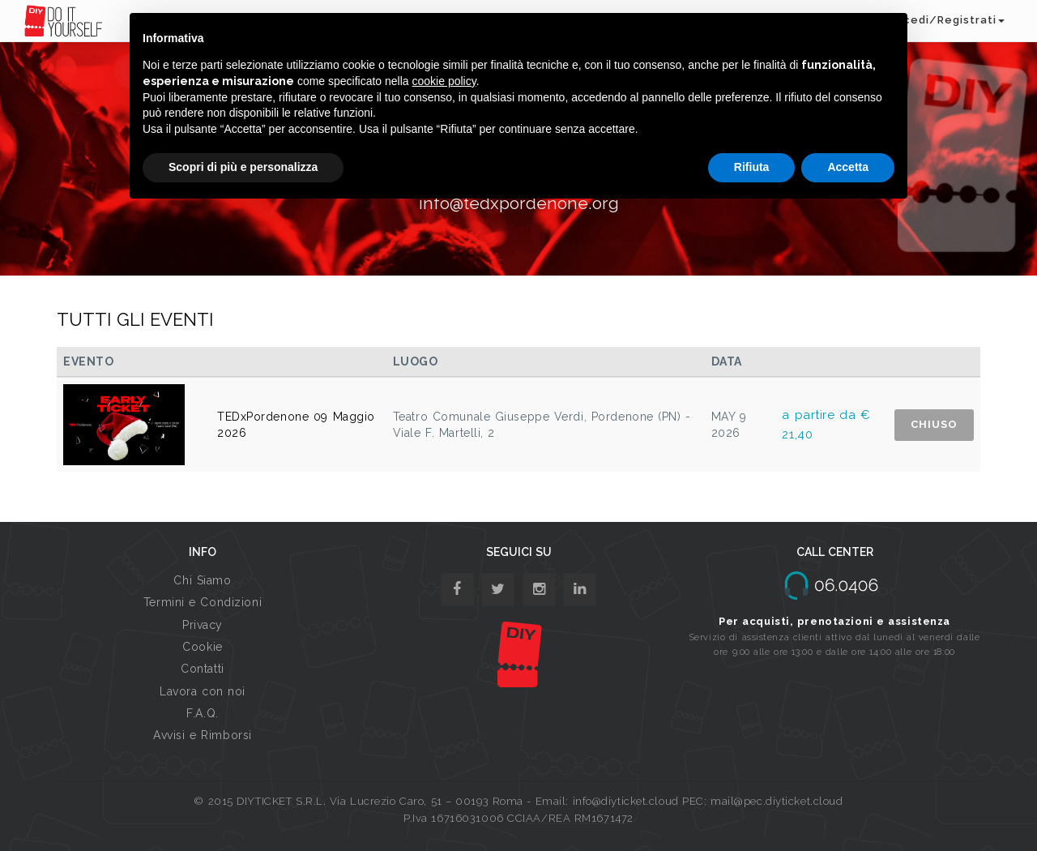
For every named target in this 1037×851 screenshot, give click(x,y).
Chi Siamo (202, 580)
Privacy (202, 624)
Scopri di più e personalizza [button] (243, 166)
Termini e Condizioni (202, 602)
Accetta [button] (847, 166)
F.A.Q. (202, 713)
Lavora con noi (202, 691)
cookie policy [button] (444, 81)
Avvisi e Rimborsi (202, 735)
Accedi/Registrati (946, 20)
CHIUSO (934, 424)
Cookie (202, 646)
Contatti (202, 668)
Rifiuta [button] (752, 166)
